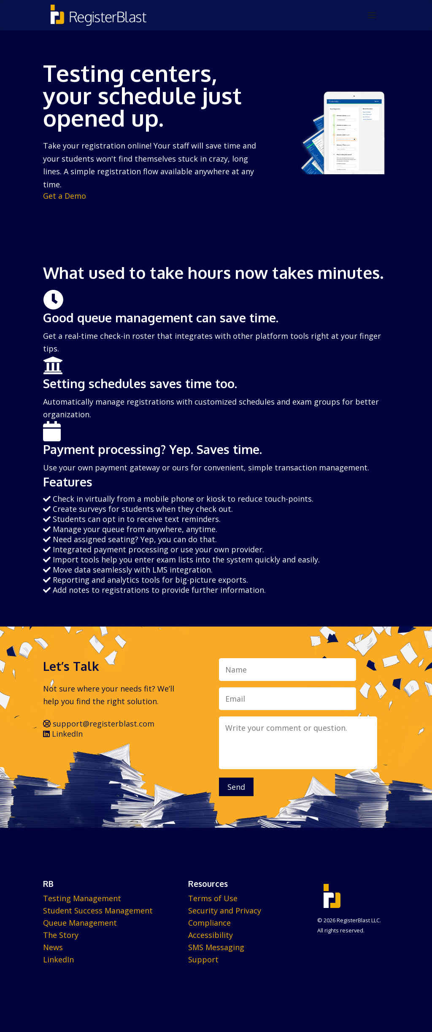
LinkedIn (63, 734)
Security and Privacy (224, 910)
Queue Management (80, 923)
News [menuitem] (53, 947)
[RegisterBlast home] (98, 15)
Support (203, 959)
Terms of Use (213, 898)
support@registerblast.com (98, 724)
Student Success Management (98, 910)
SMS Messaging (216, 947)
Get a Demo (64, 196)
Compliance (209, 923)
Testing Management (82, 898)
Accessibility (210, 935)
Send (236, 787)
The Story (60, 935)
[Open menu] (372, 15)
